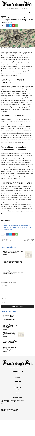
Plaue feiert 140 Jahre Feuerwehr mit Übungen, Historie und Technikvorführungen (10, 317)
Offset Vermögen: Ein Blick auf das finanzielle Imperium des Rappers (12, 262)
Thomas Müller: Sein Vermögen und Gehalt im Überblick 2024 (17, 225)
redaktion (5, 22)
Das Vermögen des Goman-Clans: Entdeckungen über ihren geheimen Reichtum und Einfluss (13, 272)
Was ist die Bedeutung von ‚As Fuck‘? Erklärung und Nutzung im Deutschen (10, 341)
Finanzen (3, 16)
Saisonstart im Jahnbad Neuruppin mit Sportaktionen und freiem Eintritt (10, 410)
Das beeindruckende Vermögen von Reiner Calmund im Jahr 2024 (13, 252)
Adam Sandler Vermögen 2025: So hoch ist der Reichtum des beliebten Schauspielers (8, 242)
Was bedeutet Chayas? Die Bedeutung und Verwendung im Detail (10, 349)
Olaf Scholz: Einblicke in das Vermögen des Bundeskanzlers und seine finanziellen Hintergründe (26, 242)
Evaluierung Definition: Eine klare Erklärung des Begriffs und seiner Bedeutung (10, 325)
